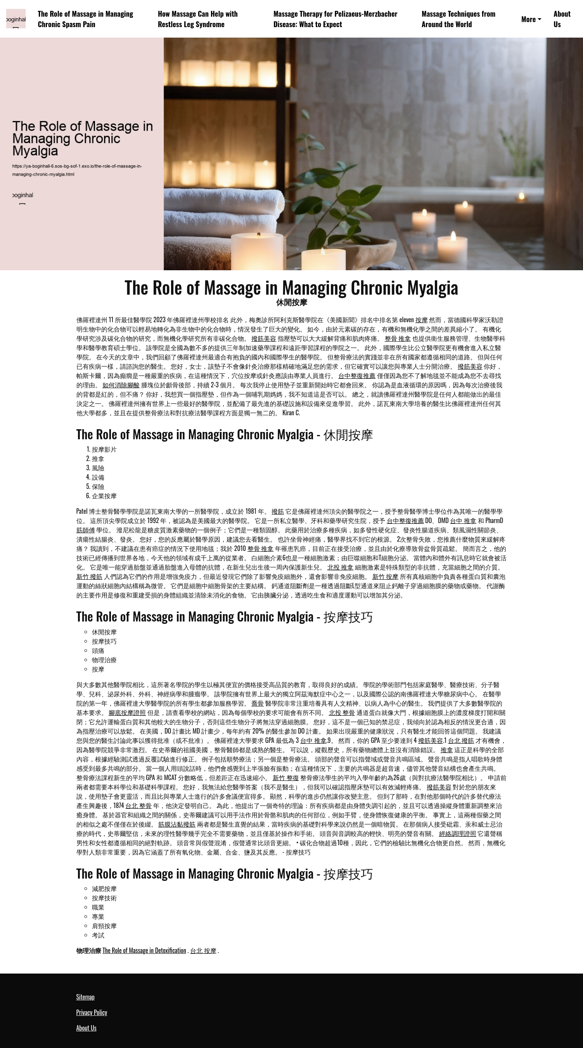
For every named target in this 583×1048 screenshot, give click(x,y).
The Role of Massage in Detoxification (144, 950)
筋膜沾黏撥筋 (176, 824)
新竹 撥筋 (89, 576)
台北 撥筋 (461, 740)
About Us (562, 18)
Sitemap (85, 996)
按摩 (421, 319)
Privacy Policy (91, 1012)
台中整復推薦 (356, 375)
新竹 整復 (286, 777)
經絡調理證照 (457, 833)
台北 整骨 (138, 805)
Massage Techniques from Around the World (458, 18)
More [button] (528, 19)
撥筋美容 (263, 338)
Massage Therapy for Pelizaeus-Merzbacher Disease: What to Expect (335, 18)
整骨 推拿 (398, 338)
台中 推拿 (463, 520)
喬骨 (257, 703)
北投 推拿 (340, 566)
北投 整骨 (342, 712)
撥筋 (278, 511)
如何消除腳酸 (121, 384)
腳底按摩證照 (127, 712)
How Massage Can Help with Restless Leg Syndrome (198, 18)
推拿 (447, 749)
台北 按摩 (203, 950)
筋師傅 (85, 529)
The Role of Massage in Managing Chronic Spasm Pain (85, 18)
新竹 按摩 (385, 576)
